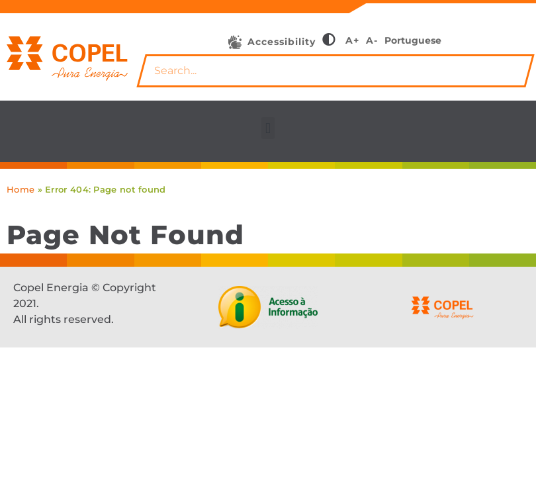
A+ (352, 40)
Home (20, 189)
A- (372, 40)
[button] (267, 128)
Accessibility (281, 42)
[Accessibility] (235, 42)
